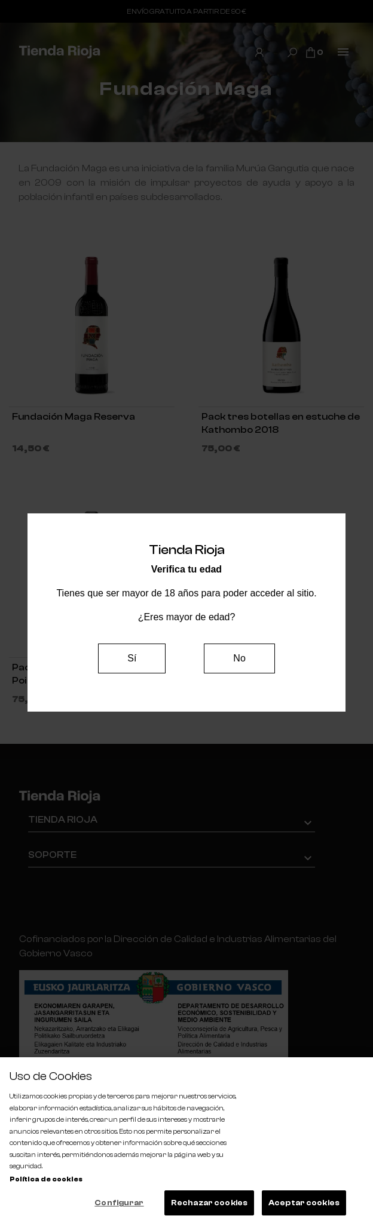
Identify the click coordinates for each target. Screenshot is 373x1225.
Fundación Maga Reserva (73, 416)
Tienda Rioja (62, 819)
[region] (186, 1141)
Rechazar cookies (209, 1202)
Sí (131, 658)
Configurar (118, 1202)
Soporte (52, 855)
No (239, 658)
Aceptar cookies (304, 1202)
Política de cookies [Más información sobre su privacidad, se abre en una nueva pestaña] (46, 1179)
